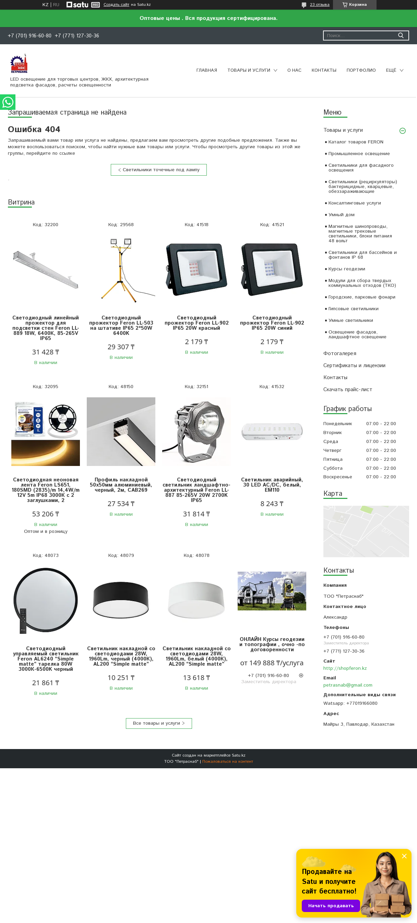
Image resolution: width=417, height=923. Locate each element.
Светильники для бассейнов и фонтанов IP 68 (363, 255)
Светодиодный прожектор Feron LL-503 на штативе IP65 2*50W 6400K (121, 325)
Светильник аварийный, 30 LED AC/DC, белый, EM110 (272, 485)
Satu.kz (239, 755)
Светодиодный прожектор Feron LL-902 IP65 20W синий (272, 323)
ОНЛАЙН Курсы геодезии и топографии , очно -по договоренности (272, 644)
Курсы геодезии (347, 269)
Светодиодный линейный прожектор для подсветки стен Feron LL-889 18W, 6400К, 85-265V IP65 (45, 328)
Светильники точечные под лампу (161, 169)
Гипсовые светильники (354, 308)
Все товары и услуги (156, 723)
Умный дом (342, 214)
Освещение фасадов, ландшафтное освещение (357, 334)
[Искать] (400, 35)
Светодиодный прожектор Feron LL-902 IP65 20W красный (197, 323)
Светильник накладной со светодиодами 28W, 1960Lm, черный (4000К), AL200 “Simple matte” (121, 656)
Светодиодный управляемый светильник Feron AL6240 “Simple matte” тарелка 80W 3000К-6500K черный (46, 659)
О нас (294, 70)
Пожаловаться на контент (227, 761)
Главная (206, 70)
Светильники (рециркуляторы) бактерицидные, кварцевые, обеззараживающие (363, 186)
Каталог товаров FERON (356, 142)
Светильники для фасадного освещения (361, 168)
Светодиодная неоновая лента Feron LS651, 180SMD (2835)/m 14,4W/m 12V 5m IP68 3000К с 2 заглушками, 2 (46, 490)
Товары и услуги (248, 70)
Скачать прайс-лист (347, 389)
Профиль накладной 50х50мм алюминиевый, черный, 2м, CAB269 (121, 485)
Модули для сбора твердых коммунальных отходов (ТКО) (362, 283)
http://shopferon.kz (345, 668)
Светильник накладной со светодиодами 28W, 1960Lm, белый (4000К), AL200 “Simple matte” (197, 656)
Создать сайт (116, 4)
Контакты (324, 70)
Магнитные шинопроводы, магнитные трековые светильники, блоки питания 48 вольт (360, 233)
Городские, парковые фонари (362, 297)
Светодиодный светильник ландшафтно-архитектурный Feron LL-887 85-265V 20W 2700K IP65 (196, 490)
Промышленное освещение (359, 153)
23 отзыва (320, 5)
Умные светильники (351, 320)
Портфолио (361, 70)
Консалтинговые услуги (355, 203)
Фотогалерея (339, 353)
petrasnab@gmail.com (347, 685)
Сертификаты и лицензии (354, 365)
